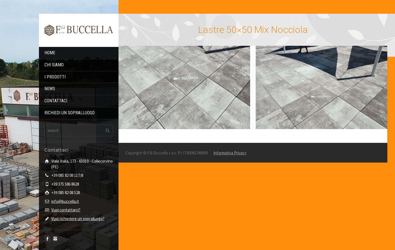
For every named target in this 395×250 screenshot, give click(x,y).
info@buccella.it (65, 201)
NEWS (49, 88)
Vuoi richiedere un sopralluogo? (78, 218)
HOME (49, 52)
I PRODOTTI (55, 76)
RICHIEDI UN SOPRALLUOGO (69, 112)
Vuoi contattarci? (65, 209)
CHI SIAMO (54, 64)
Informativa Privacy (229, 152)
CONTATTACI (55, 100)
